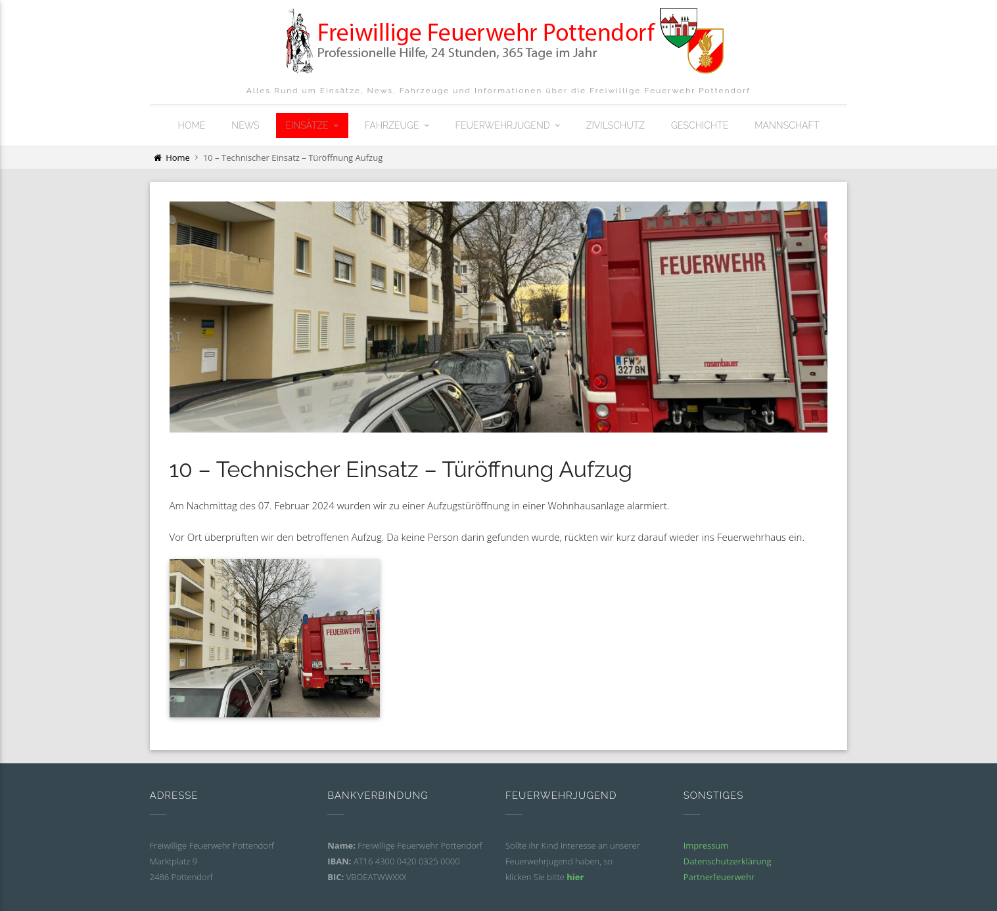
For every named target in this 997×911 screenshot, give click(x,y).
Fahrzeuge (392, 125)
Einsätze (307, 125)
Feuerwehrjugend (502, 125)
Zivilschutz (615, 125)
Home (192, 125)
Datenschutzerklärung (728, 861)
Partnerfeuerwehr (719, 877)
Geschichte (699, 125)
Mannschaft (786, 125)
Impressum (706, 845)
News (245, 125)
